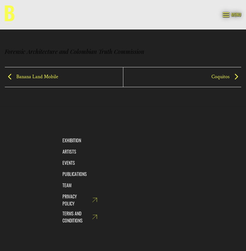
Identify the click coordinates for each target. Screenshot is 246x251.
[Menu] (231, 14)
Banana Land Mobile (31, 76)
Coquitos (226, 76)
